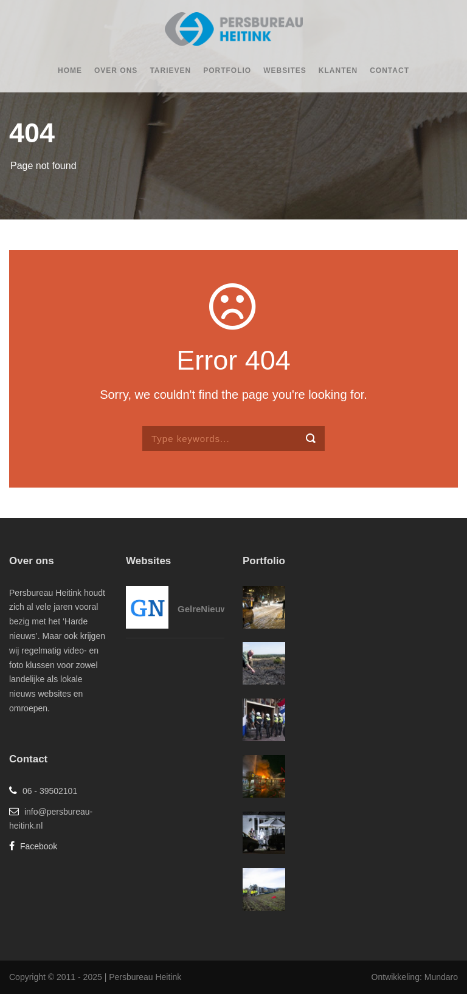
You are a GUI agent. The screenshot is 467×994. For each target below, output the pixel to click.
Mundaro (441, 977)
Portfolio (227, 70)
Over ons (115, 70)
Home (70, 70)
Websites (284, 70)
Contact (389, 70)
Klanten (338, 70)
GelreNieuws (205, 609)
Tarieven (170, 70)
